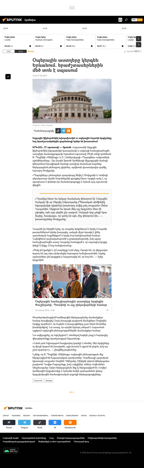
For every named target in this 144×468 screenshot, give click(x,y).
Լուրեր (8, 39)
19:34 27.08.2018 (40, 75)
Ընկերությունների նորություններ (102, 438)
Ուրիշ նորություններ (75, 39)
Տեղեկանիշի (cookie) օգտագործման (54, 441)
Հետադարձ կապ (81, 441)
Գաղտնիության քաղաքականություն (19, 441)
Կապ (51, 438)
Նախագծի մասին (11, 438)
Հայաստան (38, 380)
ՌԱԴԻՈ (84, 415)
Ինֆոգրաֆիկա (57, 415)
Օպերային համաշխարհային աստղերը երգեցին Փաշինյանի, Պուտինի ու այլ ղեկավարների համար (71, 303)
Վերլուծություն (40, 415)
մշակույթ (48, 380)
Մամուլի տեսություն (43, 39)
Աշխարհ (26, 415)
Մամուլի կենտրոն (97, 415)
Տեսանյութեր (72, 415)
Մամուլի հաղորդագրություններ (71, 438)
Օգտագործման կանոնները (34, 438)
